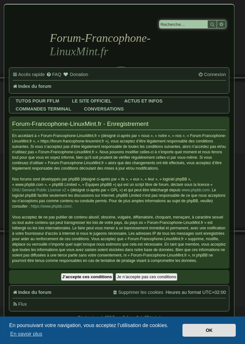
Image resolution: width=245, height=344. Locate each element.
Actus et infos (143, 100)
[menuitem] (53, 75)
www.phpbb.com (196, 190)
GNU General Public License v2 (39, 190)
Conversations (103, 108)
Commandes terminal (43, 108)
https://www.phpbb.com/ (51, 206)
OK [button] (209, 330)
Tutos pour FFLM (37, 100)
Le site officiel (91, 100)
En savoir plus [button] (26, 334)
